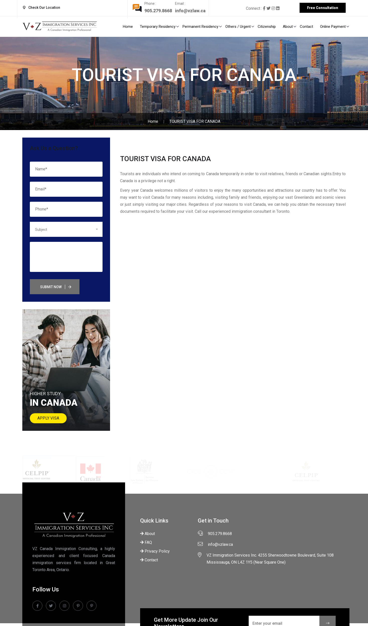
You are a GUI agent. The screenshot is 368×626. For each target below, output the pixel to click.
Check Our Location (45, 8)
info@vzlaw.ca (192, 10)
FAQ (146, 542)
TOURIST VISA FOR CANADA (194, 121)
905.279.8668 (159, 10)
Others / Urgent (238, 26)
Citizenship (267, 26)
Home (128, 26)
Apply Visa (48, 418)
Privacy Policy (155, 551)
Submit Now (51, 287)
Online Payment (333, 26)
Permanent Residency (200, 26)
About (288, 26)
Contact (306, 26)
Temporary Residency (157, 26)
